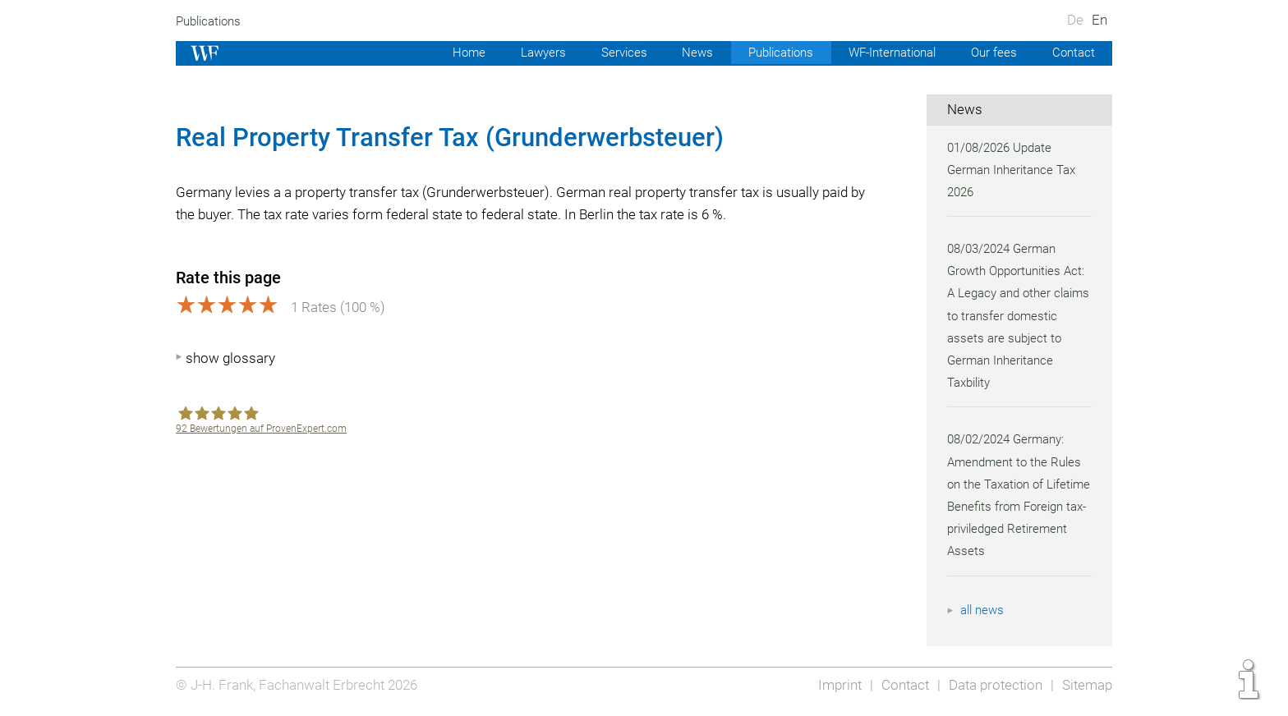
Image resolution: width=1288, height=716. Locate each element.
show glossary (230, 358)
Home (454, 52)
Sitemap (1086, 685)
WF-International (887, 52)
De (1075, 19)
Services (612, 52)
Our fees (991, 52)
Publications (210, 21)
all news (983, 610)
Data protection (993, 685)
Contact (1072, 52)
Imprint (834, 685)
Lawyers (529, 52)
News (686, 52)
